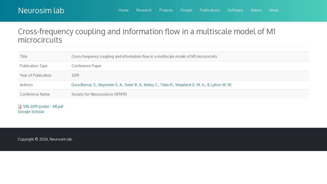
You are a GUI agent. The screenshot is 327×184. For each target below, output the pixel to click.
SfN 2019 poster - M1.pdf (43, 106)
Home (124, 10)
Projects (166, 10)
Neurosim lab (41, 10)
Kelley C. (151, 85)
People (186, 10)
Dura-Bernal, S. (84, 85)
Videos (256, 10)
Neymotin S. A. (110, 85)
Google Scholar (31, 111)
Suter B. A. (133, 85)
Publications (210, 10)
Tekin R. (166, 85)
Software (235, 10)
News (274, 10)
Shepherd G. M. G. (190, 85)
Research (144, 10)
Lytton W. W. (221, 85)
